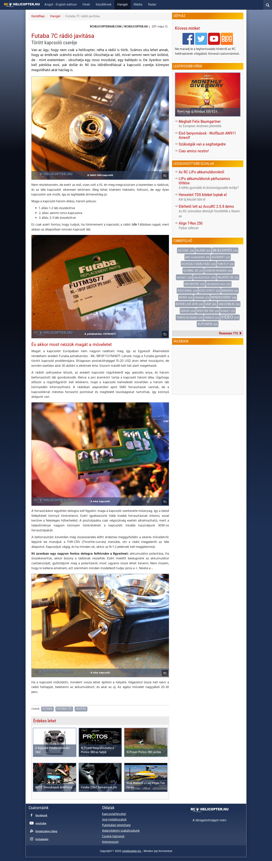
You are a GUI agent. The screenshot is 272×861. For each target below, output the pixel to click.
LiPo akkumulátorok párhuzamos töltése (204, 180)
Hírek (86, 4)
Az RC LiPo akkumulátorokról (201, 172)
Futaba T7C (64, 709)
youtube (40, 823)
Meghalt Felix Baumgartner (200, 121)
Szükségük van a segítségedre (202, 144)
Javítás (81, 709)
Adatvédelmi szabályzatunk (121, 830)
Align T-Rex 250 (190, 223)
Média (138, 4)
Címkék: (35, 709)
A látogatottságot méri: (209, 820)
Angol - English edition (60, 4)
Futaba (47, 709)
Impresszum (110, 842)
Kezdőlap (38, 16)
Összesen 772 (230, 333)
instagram (41, 839)
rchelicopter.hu (132, 851)
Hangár (122, 4)
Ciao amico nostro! (194, 151)
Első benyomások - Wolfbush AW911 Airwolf (207, 135)
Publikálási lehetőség (116, 825)
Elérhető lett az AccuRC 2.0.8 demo (206, 206)
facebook (41, 815)
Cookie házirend (113, 836)
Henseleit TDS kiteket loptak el (203, 194)
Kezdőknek (104, 4)
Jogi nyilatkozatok (114, 819)
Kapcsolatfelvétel (114, 814)
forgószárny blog (46, 831)
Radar (152, 4)
